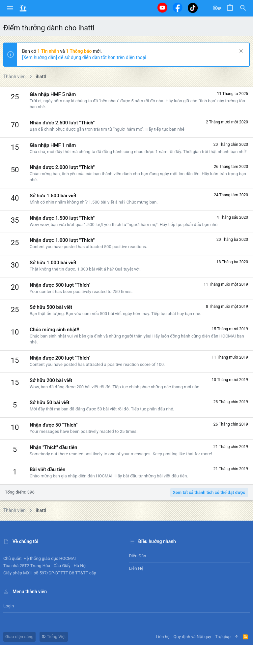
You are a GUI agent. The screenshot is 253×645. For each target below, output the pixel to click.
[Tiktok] (192, 7)
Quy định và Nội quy (192, 636)
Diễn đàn (137, 555)
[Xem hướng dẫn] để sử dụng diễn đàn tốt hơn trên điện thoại (84, 57)
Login (8, 605)
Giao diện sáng (19, 636)
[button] (10, 8)
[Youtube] (162, 7)
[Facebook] (177, 7)
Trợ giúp (223, 636)
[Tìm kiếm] (243, 8)
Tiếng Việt (54, 636)
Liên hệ (136, 568)
